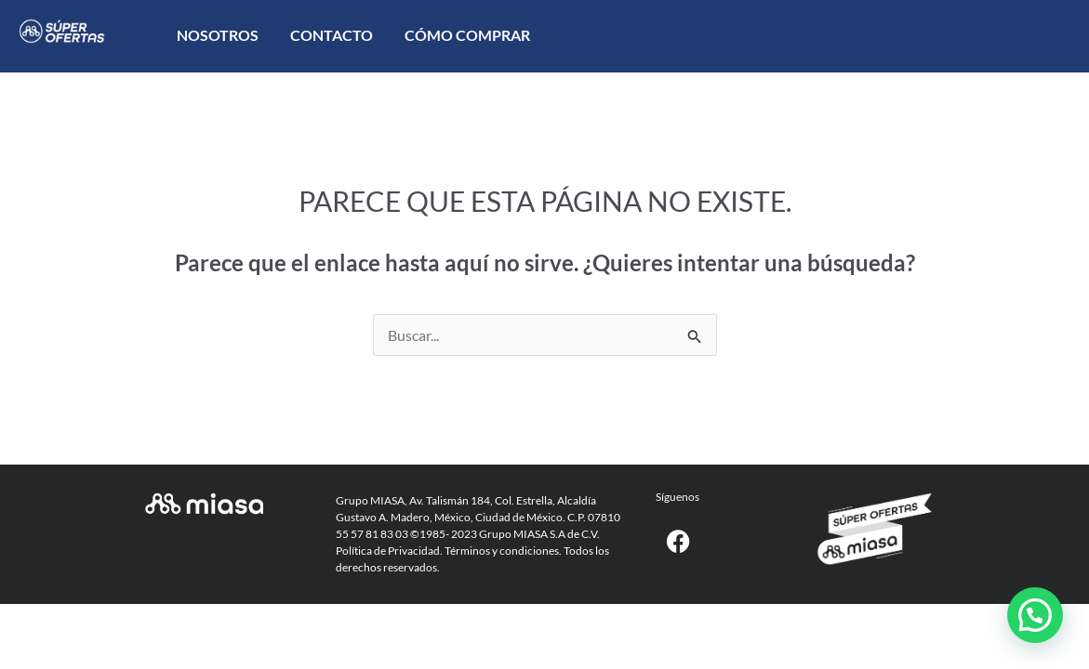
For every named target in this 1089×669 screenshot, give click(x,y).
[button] (1035, 615)
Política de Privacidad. (389, 551)
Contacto (331, 35)
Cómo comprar (467, 35)
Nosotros (218, 35)
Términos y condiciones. (503, 551)
